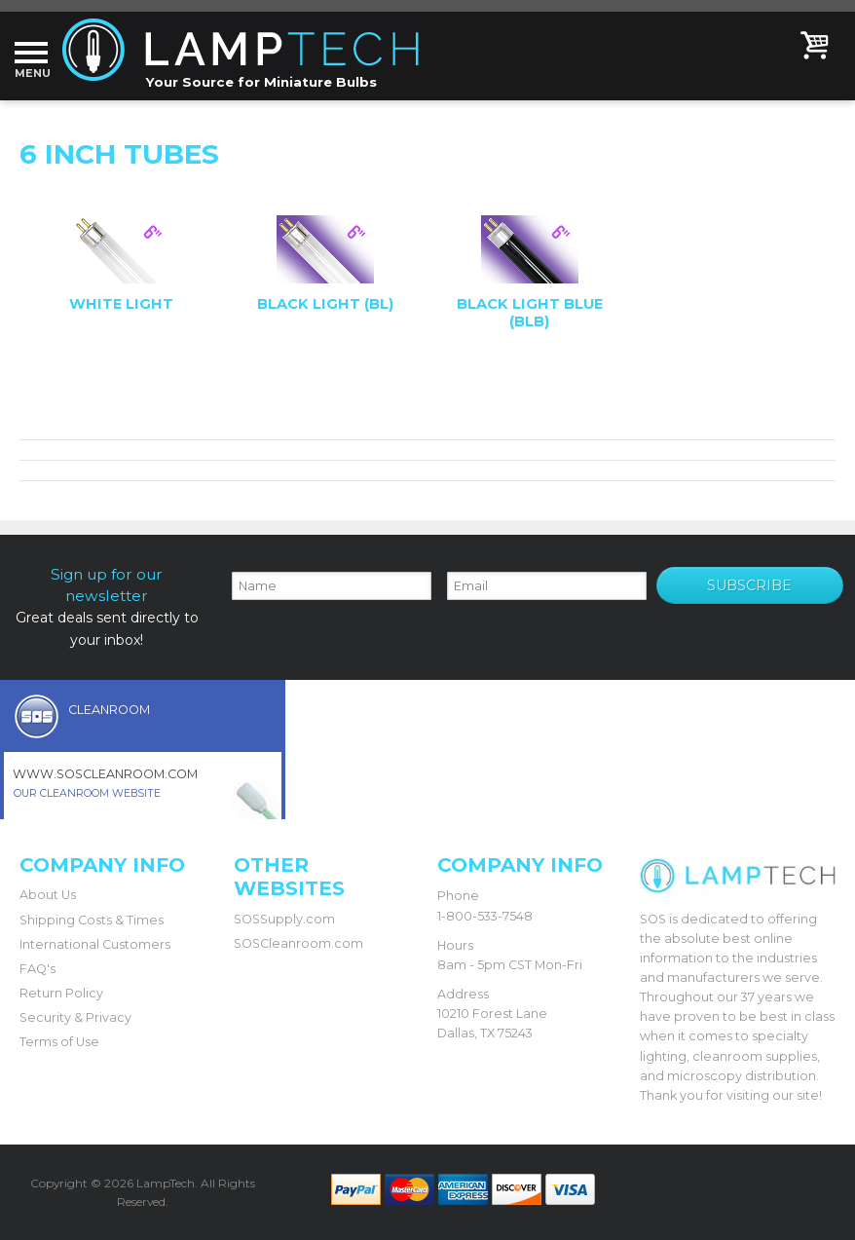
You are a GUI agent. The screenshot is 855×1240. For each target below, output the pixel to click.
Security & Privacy (75, 1017)
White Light (121, 304)
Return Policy (61, 993)
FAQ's (37, 968)
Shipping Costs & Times (91, 920)
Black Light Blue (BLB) (530, 312)
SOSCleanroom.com (298, 943)
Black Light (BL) (325, 304)
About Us (47, 894)
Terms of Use (59, 1041)
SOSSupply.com (284, 919)
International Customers (94, 944)
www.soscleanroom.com (105, 774)
